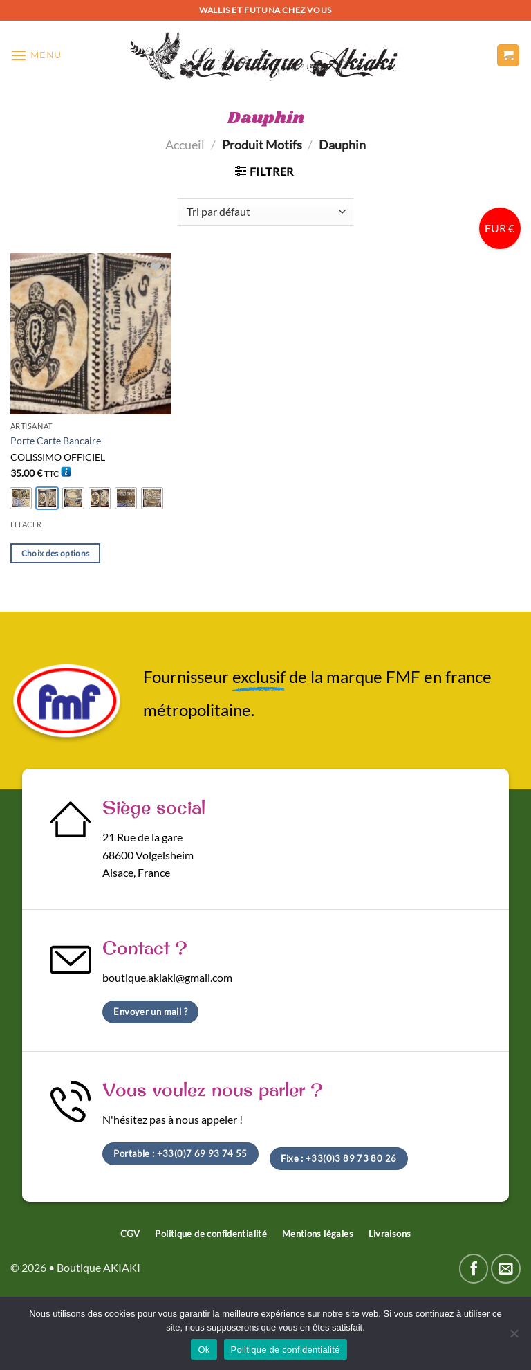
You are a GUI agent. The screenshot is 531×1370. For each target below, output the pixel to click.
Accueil (185, 144)
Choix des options (55, 553)
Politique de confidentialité (285, 1349)
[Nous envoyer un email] (506, 1269)
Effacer (25, 524)
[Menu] (36, 55)
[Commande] (265, 212)
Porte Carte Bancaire (55, 440)
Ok (203, 1349)
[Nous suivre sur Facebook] (474, 1269)
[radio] (20, 498)
